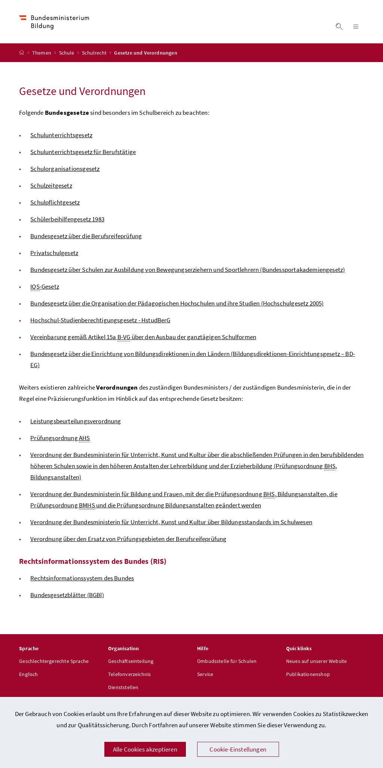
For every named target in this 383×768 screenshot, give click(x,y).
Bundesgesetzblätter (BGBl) (67, 595)
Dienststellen (123, 687)
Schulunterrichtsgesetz (61, 135)
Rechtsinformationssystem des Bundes (82, 578)
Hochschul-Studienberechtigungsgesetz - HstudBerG (100, 320)
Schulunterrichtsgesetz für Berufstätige (83, 152)
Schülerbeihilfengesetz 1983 (67, 219)
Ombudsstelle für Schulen (227, 661)
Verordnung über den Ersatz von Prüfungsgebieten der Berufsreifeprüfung (128, 539)
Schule (67, 52)
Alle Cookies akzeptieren (145, 749)
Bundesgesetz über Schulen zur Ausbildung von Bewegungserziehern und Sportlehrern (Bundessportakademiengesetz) (187, 269)
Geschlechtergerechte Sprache (54, 661)
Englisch (28, 674)
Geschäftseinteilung (130, 661)
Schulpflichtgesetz (55, 202)
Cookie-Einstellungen (237, 749)
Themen (42, 52)
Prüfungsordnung (60, 438)
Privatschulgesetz (54, 253)
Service (205, 674)
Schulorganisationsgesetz (64, 169)
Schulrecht (95, 52)
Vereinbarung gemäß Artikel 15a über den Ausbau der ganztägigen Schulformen (143, 337)
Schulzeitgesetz (51, 185)
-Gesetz (44, 286)
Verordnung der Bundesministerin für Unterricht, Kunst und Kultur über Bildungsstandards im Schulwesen (171, 522)
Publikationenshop (308, 674)
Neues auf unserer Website (316, 661)
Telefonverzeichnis (129, 674)
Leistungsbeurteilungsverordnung (75, 421)
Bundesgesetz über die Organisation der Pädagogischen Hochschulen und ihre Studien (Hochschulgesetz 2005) (177, 303)
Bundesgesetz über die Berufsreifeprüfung (86, 236)
